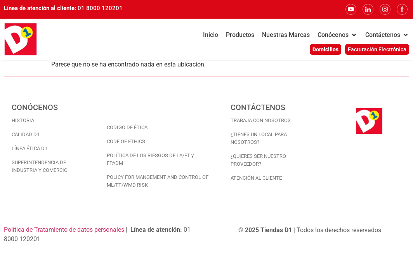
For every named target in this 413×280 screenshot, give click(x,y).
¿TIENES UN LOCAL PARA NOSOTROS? (259, 138)
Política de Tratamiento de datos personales (64, 229)
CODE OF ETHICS (126, 141)
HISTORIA (23, 120)
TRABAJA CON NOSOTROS (261, 120)
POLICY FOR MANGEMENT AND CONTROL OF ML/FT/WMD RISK (157, 181)
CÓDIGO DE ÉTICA (127, 127)
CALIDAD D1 (26, 134)
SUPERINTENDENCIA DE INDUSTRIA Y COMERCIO (40, 166)
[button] (337, 35)
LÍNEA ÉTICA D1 (29, 148)
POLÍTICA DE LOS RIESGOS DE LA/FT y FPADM (150, 159)
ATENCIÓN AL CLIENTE (256, 178)
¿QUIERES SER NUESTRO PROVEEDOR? (258, 160)
